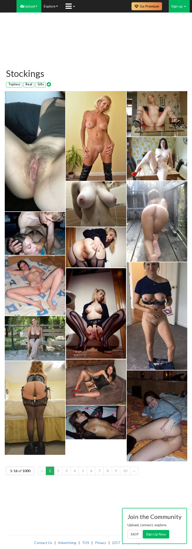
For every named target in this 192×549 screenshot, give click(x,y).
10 (125, 471)
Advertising (67, 542)
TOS (85, 542)
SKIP (135, 534)
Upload (29, 6)
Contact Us (43, 542)
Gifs (41, 84)
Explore (51, 6)
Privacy (100, 542)
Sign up (178, 6)
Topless (14, 84)
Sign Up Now (156, 534)
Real (29, 84)
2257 (116, 542)
